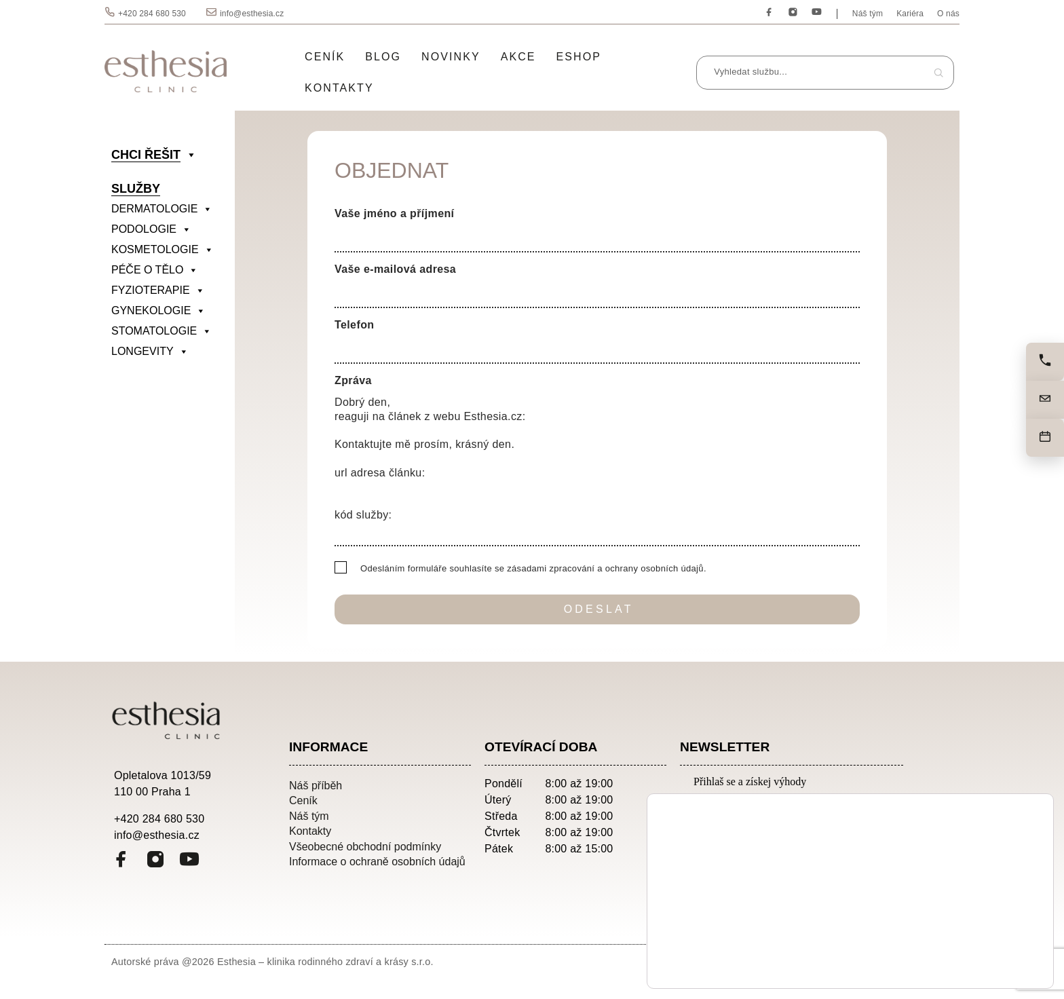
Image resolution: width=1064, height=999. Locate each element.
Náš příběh (315, 785)
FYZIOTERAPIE (158, 290)
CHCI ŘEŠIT (154, 155)
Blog (383, 56)
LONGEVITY (150, 351)
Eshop (578, 56)
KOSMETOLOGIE (162, 250)
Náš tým (867, 13)
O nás (948, 13)
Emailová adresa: (740, 805)
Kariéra (910, 13)
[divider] (169, 372)
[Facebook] (769, 12)
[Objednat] (1045, 438)
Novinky (450, 56)
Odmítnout (986, 960)
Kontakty (339, 88)
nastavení (808, 964)
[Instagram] (793, 12)
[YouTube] (817, 12)
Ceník (325, 56)
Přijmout (985, 931)
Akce (518, 56)
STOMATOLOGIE (161, 331)
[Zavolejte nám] (1045, 362)
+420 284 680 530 (152, 13)
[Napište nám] (1045, 400)
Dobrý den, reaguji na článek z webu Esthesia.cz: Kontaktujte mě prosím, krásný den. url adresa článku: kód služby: (597, 468)
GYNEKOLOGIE (158, 311)
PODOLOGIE (151, 229)
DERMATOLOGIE (161, 209)
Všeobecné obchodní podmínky (365, 846)
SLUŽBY (135, 188)
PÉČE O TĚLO (154, 270)
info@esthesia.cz (252, 13)
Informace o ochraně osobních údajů (377, 861)
